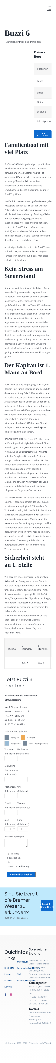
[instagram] (11, 994)
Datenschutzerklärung (18, 866)
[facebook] (5, 994)
